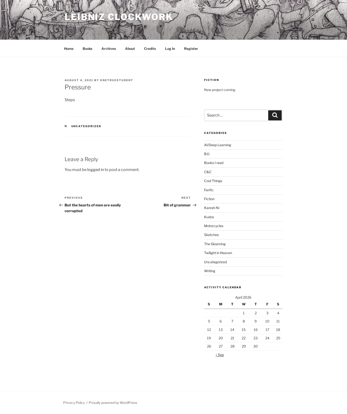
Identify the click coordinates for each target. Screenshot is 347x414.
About (130, 48)
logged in (95, 169)
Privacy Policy (74, 403)
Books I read (213, 163)
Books (87, 48)
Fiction (209, 199)
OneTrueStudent (116, 80)
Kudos (209, 217)
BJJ (206, 154)
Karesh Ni (211, 208)
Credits (150, 48)
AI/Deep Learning (217, 145)
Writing (209, 271)
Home (68, 48)
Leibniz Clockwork (119, 17)
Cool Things (213, 181)
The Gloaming (215, 244)
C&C (208, 172)
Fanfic (209, 190)
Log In (170, 48)
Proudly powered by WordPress (113, 403)
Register (191, 48)
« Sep (220, 355)
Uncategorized (86, 126)
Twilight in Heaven (218, 253)
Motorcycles (213, 226)
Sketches (211, 235)
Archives (108, 48)
